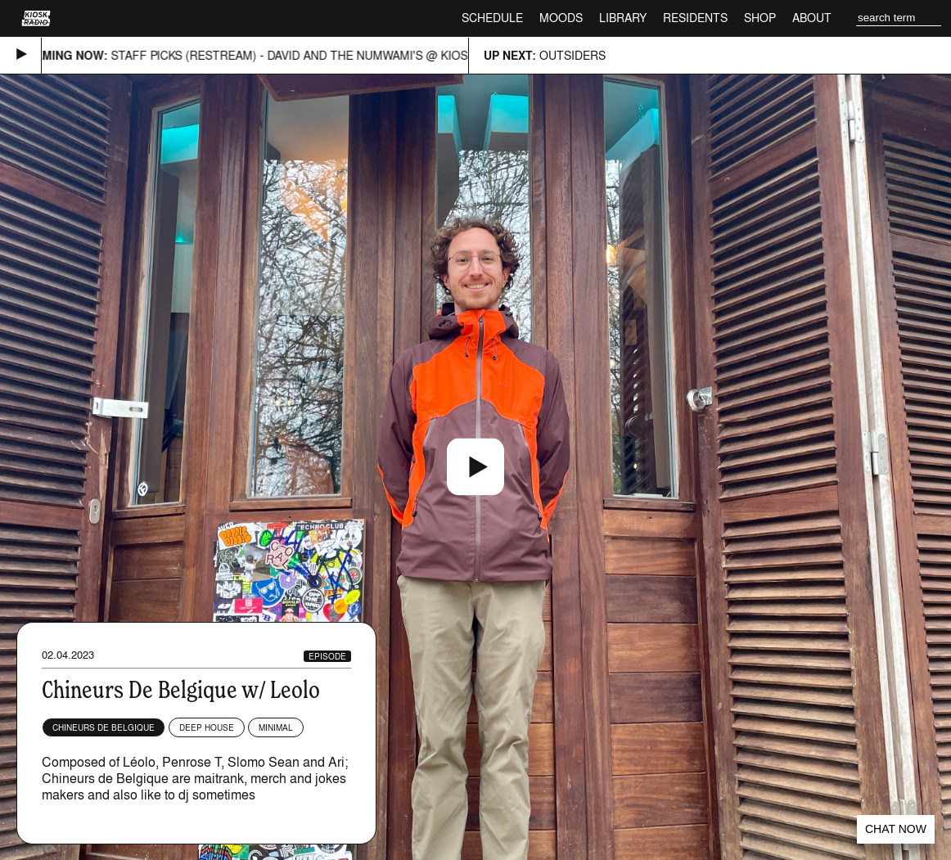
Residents (695, 17)
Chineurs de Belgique (103, 727)
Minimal (276, 727)
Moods (561, 17)
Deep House (206, 727)
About (812, 17)
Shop (760, 17)
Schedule (492, 17)
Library (623, 17)
